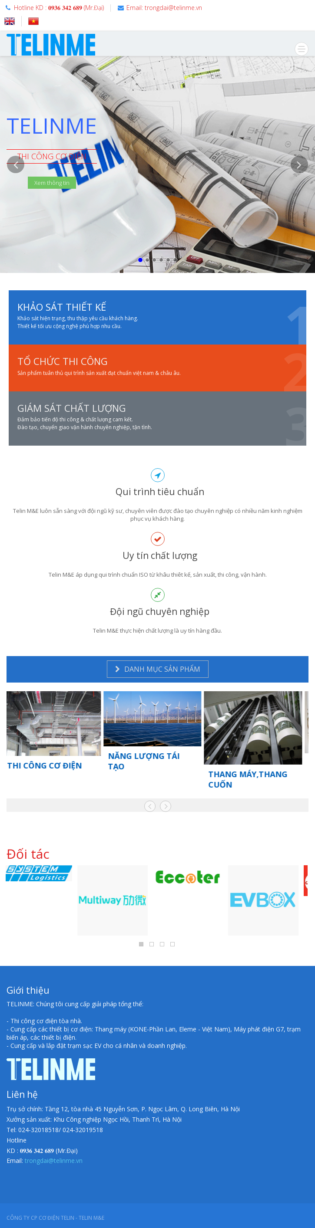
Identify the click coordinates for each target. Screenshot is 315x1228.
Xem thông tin (52, 183)
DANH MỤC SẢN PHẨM (157, 669)
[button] (16, 214)
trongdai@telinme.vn (54, 1160)
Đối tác (28, 854)
